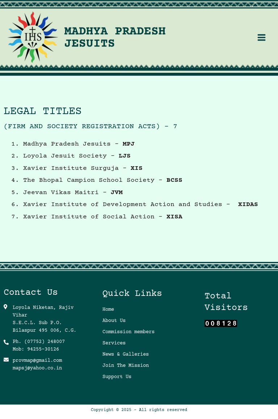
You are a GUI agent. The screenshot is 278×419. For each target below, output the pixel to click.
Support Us (116, 377)
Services (114, 343)
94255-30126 (43, 349)
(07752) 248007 (44, 342)
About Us (114, 321)
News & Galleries (125, 354)
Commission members (128, 332)
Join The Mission (125, 366)
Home (108, 310)
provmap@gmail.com (37, 361)
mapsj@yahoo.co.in (37, 368)
